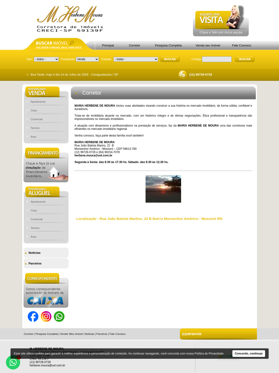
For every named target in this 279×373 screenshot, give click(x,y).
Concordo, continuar (249, 353)
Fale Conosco (241, 45)
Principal (108, 45)
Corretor (134, 45)
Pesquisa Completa (168, 45)
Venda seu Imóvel (208, 45)
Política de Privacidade (209, 353)
